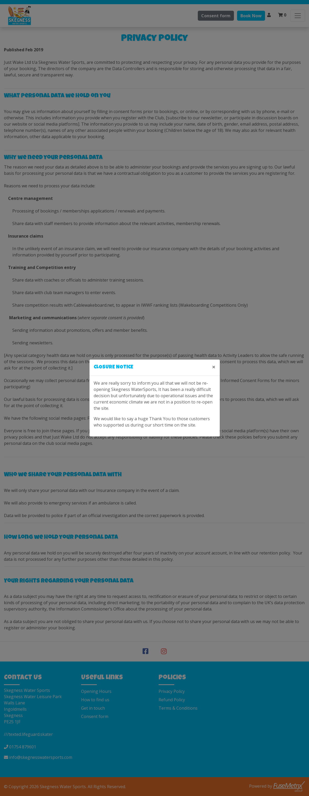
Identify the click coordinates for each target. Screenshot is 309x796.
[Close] (214, 367)
